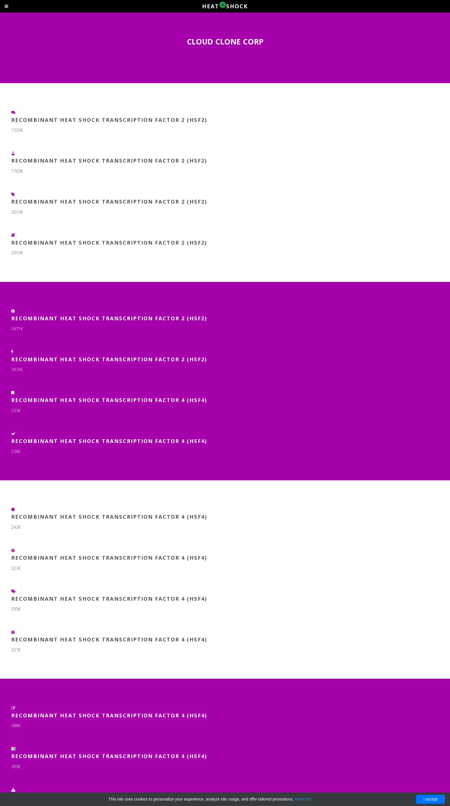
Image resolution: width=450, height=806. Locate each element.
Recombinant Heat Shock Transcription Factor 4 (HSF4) (109, 399)
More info (303, 799)
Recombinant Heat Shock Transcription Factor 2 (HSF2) (109, 119)
